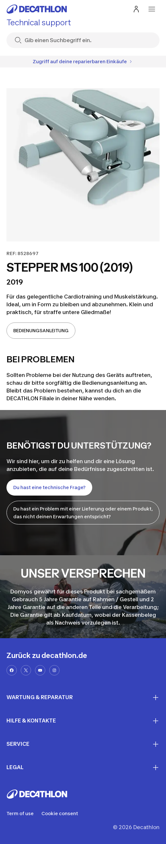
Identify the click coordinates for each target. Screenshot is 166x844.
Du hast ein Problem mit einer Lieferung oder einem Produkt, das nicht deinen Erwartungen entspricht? (83, 512)
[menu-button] (152, 9)
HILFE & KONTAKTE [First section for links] (83, 721)
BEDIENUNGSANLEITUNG (41, 330)
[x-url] (26, 670)
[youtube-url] (40, 670)
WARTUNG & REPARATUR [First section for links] (83, 697)
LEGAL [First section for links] (83, 767)
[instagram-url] (54, 670)
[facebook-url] (11, 670)
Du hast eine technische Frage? (49, 487)
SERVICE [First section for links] (83, 744)
